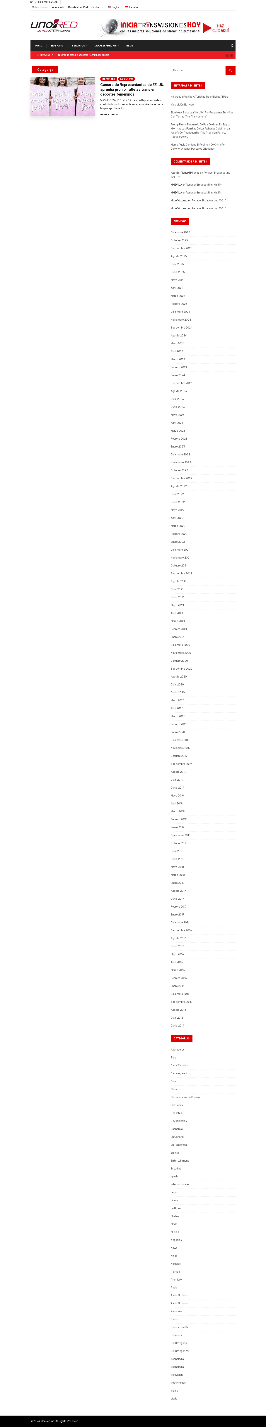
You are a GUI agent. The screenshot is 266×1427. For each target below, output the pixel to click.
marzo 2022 (178, 526)
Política (175, 1271)
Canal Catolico (179, 1065)
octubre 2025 (179, 240)
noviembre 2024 (181, 319)
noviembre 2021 (180, 557)
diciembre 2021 (180, 549)
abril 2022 (177, 518)
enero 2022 (178, 541)
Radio (174, 1287)
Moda (174, 1224)
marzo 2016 (178, 970)
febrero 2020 (179, 724)
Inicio (38, 45)
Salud (174, 1319)
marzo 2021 (178, 621)
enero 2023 (178, 446)
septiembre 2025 (181, 248)
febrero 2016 (179, 978)
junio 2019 (177, 787)
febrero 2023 (179, 438)
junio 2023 (178, 407)
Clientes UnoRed (78, 7)
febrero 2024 (179, 367)
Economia (177, 1129)
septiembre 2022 (181, 478)
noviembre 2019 (180, 748)
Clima (174, 1089)
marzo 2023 (178, 430)
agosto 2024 (179, 335)
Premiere (176, 1279)
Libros (174, 1200)
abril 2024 (177, 351)
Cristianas (177, 1105)
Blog (129, 45)
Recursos (176, 1311)
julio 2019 (177, 779)
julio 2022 (177, 494)
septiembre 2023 (181, 383)
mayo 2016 (177, 954)
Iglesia (174, 1176)
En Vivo (175, 1152)
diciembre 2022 (180, 454)
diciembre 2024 (180, 311)
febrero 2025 (179, 303)
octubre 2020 (179, 660)
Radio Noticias (179, 1295)
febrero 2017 (179, 906)
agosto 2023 (179, 391)
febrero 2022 (179, 533)
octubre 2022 (179, 470)
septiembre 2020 (181, 668)
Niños (174, 1255)
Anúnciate (58, 7)
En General (177, 1137)
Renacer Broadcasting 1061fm (204, 184)
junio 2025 (178, 272)
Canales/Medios (105, 45)
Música (175, 1232)
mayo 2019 (177, 795)
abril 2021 (177, 613)
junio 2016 (177, 946)
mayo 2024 (177, 343)
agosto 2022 (179, 486)
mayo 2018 (177, 867)
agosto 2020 (179, 676)
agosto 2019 (178, 771)
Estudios (176, 1168)
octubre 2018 (179, 843)
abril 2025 (177, 288)
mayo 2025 (177, 280)
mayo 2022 (177, 510)
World (174, 1398)
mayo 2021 (177, 605)
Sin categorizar (180, 1351)
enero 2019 (177, 827)
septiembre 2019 (181, 764)
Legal (174, 1192)
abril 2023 (177, 422)
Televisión (177, 1374)
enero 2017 (177, 914)
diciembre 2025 (180, 232)
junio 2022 (178, 502)
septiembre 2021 (181, 573)
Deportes (108, 79)
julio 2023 (177, 399)
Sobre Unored (40, 7)
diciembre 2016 (180, 922)
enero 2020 (178, 732)
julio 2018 (177, 851)
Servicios (78, 45)
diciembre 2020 (180, 645)
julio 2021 (177, 589)
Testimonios (178, 1382)
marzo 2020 (178, 716)
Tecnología (177, 1359)
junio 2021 (177, 597)
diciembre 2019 (180, 740)
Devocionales (179, 1121)
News (174, 1248)
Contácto (97, 7)
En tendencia (179, 1144)
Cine (173, 1081)
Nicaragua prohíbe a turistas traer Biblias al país (83, 54)
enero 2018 (177, 882)
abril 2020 (177, 708)
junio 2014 (177, 1025)
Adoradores (178, 1049)
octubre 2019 (179, 756)
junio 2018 (177, 859)
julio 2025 (177, 264)
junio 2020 (178, 692)
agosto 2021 (178, 581)
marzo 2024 (178, 359)
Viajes (174, 1390)
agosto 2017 (178, 890)
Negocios (176, 1240)
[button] (227, 56)
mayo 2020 (177, 700)
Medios (175, 1216)
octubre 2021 (179, 565)
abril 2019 (177, 803)
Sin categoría (179, 1343)
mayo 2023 (177, 415)
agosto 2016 (178, 938)
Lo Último (126, 79)
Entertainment (180, 1160)
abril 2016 (177, 962)
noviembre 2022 (181, 462)
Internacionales (180, 1184)
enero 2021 (177, 637)
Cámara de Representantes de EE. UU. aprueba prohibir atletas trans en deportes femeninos (132, 89)
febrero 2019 (179, 819)
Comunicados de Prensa (185, 1097)
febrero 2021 (179, 629)
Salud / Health (179, 1327)
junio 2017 (177, 898)
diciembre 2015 (180, 994)
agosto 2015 (178, 1009)
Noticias (57, 45)
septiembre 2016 (181, 930)
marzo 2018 (178, 875)
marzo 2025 (178, 296)
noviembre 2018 (180, 835)
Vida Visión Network (182, 104)
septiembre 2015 (181, 1001)
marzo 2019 (178, 811)
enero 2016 (177, 986)
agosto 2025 (179, 256)
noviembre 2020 (181, 652)
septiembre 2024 (181, 327)
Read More (108, 114)
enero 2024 (178, 375)
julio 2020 (177, 684)
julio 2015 (177, 1017)
